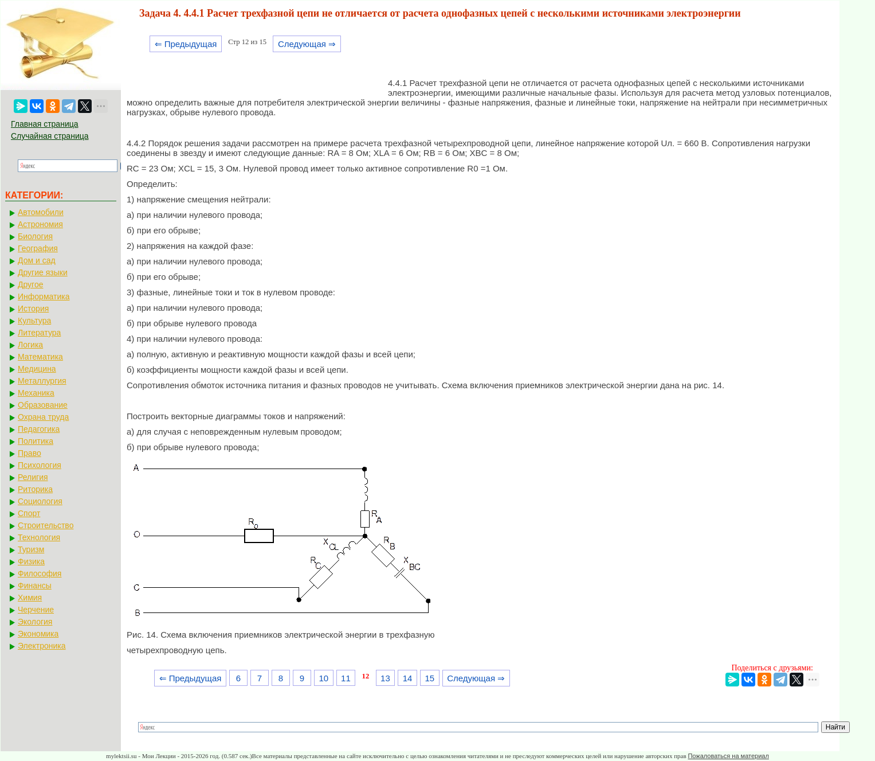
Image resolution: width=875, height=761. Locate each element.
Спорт (29, 513)
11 (346, 678)
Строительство (45, 525)
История (33, 308)
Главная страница (45, 123)
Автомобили (41, 212)
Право (29, 453)
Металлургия (42, 380)
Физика (31, 561)
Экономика (38, 633)
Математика (40, 356)
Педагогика (39, 429)
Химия (30, 597)
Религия (33, 477)
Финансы (35, 585)
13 (385, 678)
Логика (30, 344)
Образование (43, 404)
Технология (39, 537)
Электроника (42, 645)
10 (323, 678)
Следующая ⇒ (307, 44)
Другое (30, 284)
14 (408, 678)
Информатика (43, 296)
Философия (39, 573)
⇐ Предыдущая (186, 44)
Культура (34, 320)
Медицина (37, 368)
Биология (35, 236)
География (38, 248)
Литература (39, 332)
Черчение (36, 609)
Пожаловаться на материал (728, 755)
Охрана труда (43, 417)
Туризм (31, 549)
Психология (39, 465)
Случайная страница (50, 136)
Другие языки (43, 272)
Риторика (35, 489)
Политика (35, 441)
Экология (35, 621)
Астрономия (40, 224)
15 (429, 678)
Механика (36, 392)
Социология (40, 501)
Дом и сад (37, 260)
